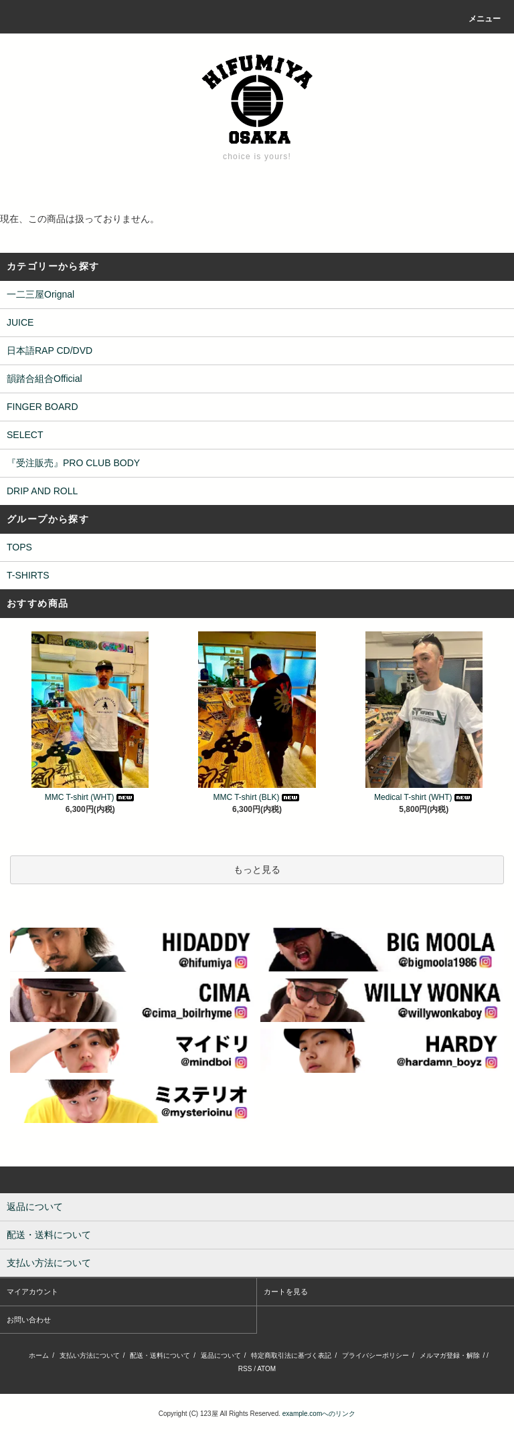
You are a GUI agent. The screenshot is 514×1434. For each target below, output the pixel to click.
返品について (221, 1355)
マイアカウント (32, 1292)
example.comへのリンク (318, 1413)
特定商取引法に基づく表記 (291, 1355)
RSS (245, 1368)
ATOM (266, 1368)
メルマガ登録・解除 (450, 1355)
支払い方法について (90, 1355)
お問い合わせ (29, 1320)
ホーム (39, 1355)
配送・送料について (160, 1355)
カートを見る (286, 1292)
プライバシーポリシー (375, 1355)
